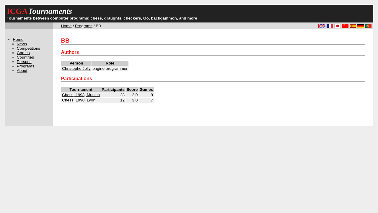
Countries (25, 57)
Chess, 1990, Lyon (78, 100)
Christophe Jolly (76, 68)
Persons (24, 61)
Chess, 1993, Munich (81, 95)
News (22, 44)
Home (66, 26)
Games (23, 53)
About (22, 70)
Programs (83, 26)
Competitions (28, 48)
